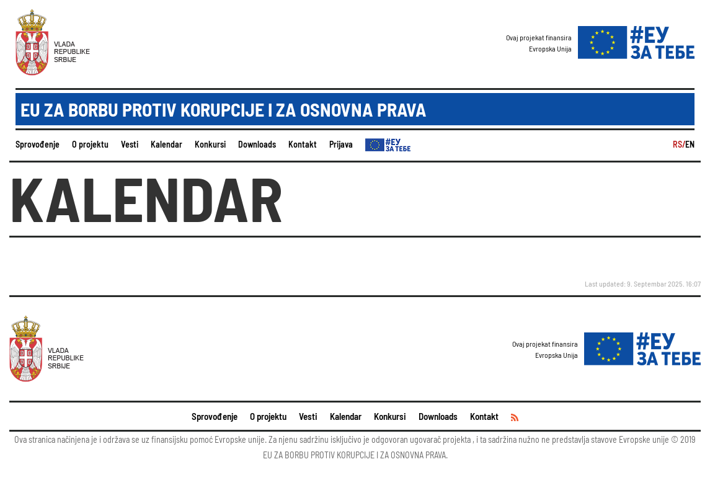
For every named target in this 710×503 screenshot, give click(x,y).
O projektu (90, 144)
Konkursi (210, 144)
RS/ (679, 144)
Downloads (257, 144)
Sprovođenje (38, 144)
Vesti (129, 144)
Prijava (341, 144)
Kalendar (166, 144)
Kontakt (302, 144)
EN (689, 144)
